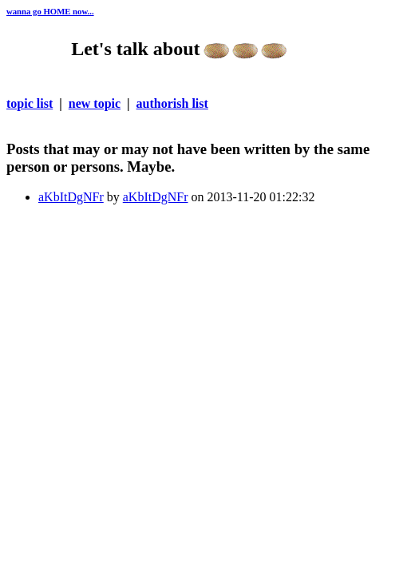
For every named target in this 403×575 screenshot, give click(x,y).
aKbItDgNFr (71, 197)
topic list (29, 103)
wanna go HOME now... (50, 11)
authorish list (172, 103)
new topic (95, 103)
